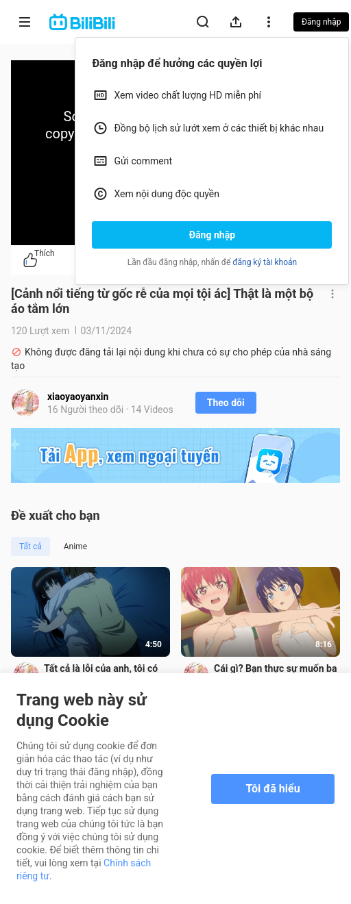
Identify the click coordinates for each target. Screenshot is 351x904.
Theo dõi (226, 402)
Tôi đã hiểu (272, 788)
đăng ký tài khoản (264, 262)
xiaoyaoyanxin (77, 396)
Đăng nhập (212, 234)
